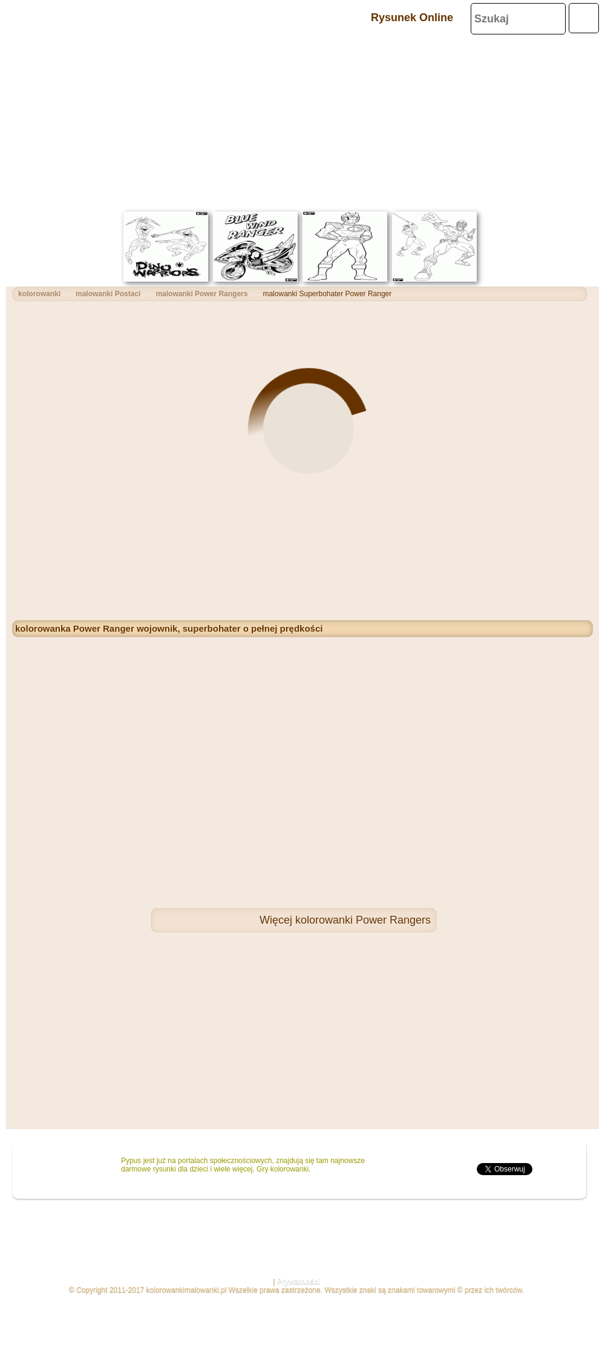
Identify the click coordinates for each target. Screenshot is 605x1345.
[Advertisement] (302, 121)
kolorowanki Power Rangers (363, 920)
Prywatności (298, 1281)
